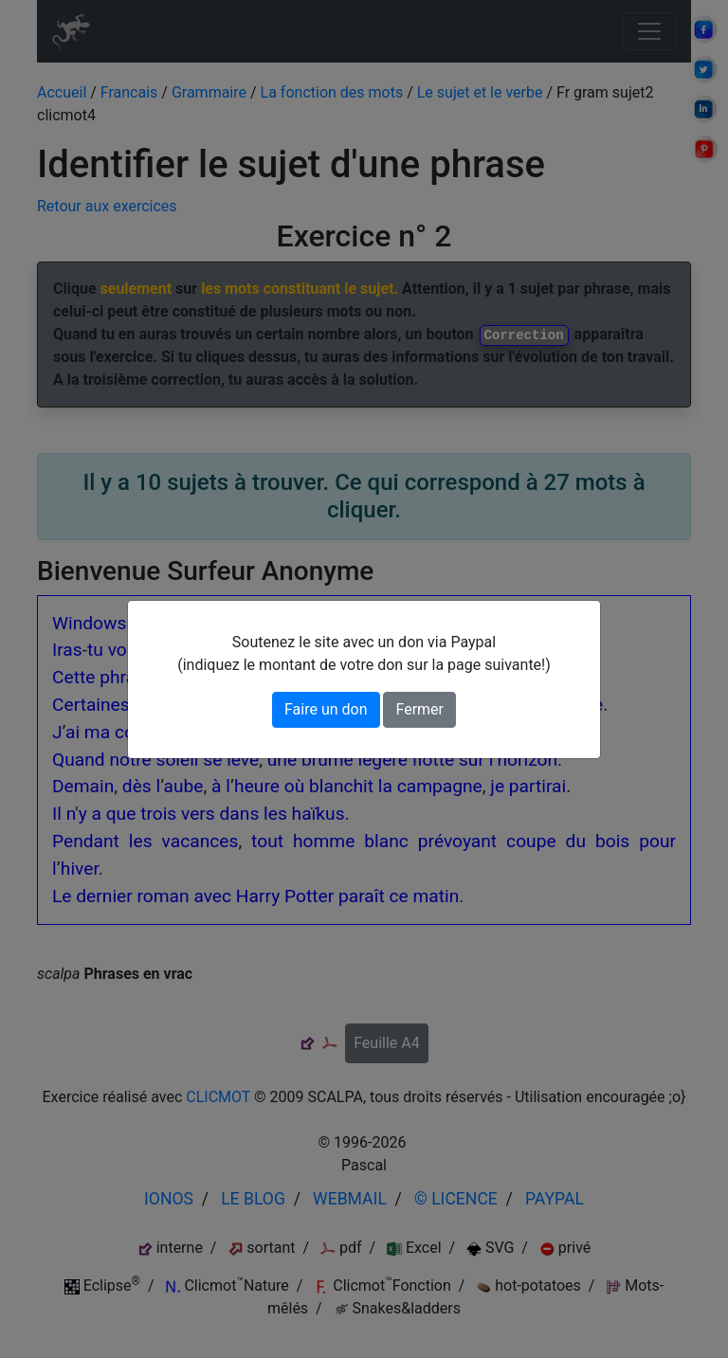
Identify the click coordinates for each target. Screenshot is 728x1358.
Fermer (419, 709)
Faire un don (326, 709)
